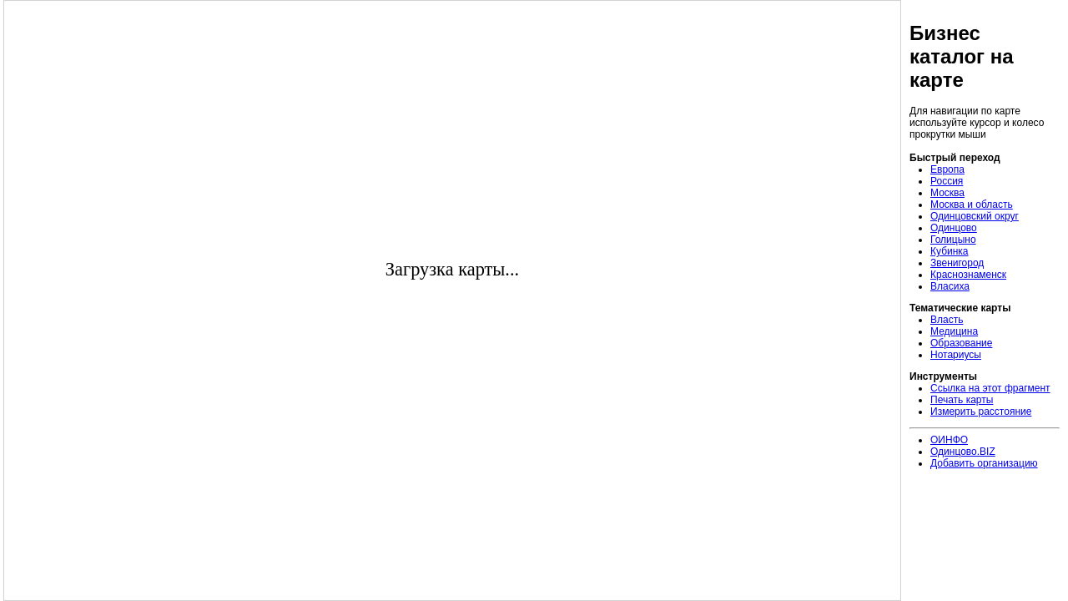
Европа (947, 169)
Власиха (950, 286)
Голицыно (953, 239)
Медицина (954, 331)
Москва (947, 193)
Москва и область (971, 204)
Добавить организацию (984, 463)
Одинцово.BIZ (962, 451)
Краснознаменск (968, 274)
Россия (946, 181)
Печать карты (961, 400)
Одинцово (953, 228)
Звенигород (957, 263)
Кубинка (949, 251)
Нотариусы (955, 355)
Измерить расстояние (980, 411)
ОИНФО (949, 440)
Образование (961, 343)
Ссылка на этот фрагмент (990, 388)
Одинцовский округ (974, 216)
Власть (946, 320)
